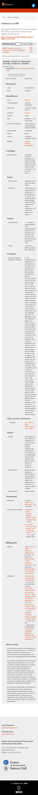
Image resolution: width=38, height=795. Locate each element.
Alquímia (27, 141)
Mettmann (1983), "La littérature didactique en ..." (30, 598)
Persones (14, 50)
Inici (4, 17)
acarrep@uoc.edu (8, 734)
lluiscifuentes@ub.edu (10, 728)
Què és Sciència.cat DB (10, 37)
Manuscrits (11, 48)
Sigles (3, 39)
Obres (5, 48)
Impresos (18, 48)
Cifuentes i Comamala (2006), (30, 617)
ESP (30, 50)
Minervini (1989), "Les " (30, 571)
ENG (30, 52)
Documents (6, 50)
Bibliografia (21, 50)
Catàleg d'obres (27, 37)
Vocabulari (6, 52)
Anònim (27, 100)
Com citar (11, 39)
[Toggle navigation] (34, 10)
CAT (30, 48)
